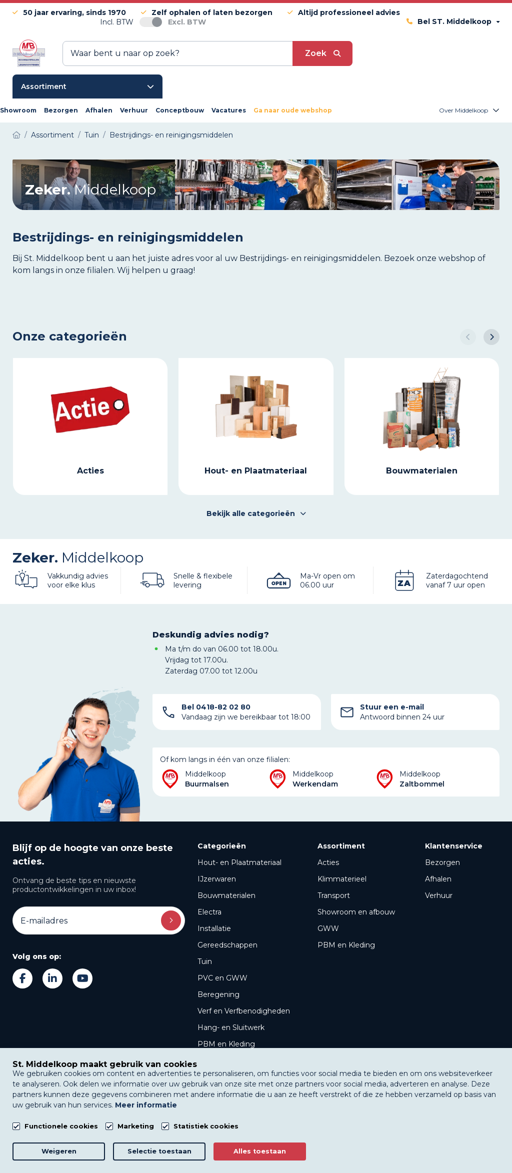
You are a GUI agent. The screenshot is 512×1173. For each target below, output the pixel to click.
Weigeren (59, 1151)
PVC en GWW (223, 978)
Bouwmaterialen (227, 895)
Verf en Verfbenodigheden (244, 1011)
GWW (328, 928)
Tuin (205, 961)
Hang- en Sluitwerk (231, 1027)
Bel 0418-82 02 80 (216, 707)
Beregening (219, 994)
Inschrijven (171, 920)
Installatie (214, 928)
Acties (328, 862)
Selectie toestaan (160, 1151)
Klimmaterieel (342, 879)
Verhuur (438, 895)
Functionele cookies (61, 1126)
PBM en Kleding (226, 1044)
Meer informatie (146, 1105)
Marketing (136, 1126)
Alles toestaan (260, 1151)
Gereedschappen (228, 945)
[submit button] (322, 53)
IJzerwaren (217, 879)
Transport (334, 895)
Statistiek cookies (206, 1126)
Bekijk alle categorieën (256, 513)
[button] (468, 337)
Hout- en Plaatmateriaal (240, 862)
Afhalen (438, 879)
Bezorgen (442, 862)
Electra (210, 912)
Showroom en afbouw (356, 912)
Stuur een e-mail (392, 707)
